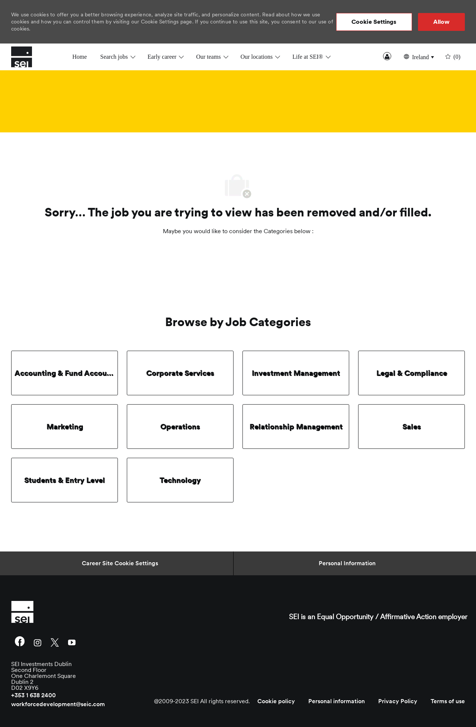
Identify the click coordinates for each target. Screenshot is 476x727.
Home (79, 57)
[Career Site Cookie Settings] (119, 563)
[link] (84, 612)
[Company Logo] (29, 56)
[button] (374, 22)
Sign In (387, 56)
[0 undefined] (452, 57)
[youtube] (72, 642)
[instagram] (37, 642)
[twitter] (55, 642)
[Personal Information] (347, 563)
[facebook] (20, 642)
